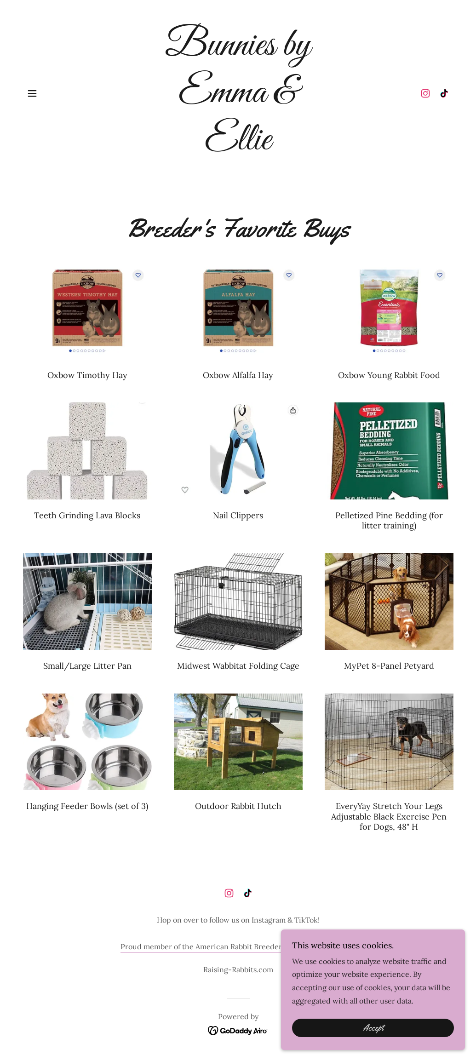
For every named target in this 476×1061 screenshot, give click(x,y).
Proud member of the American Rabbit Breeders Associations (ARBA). (238, 946)
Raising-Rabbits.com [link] (238, 969)
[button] (32, 93)
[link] (238, 146)
